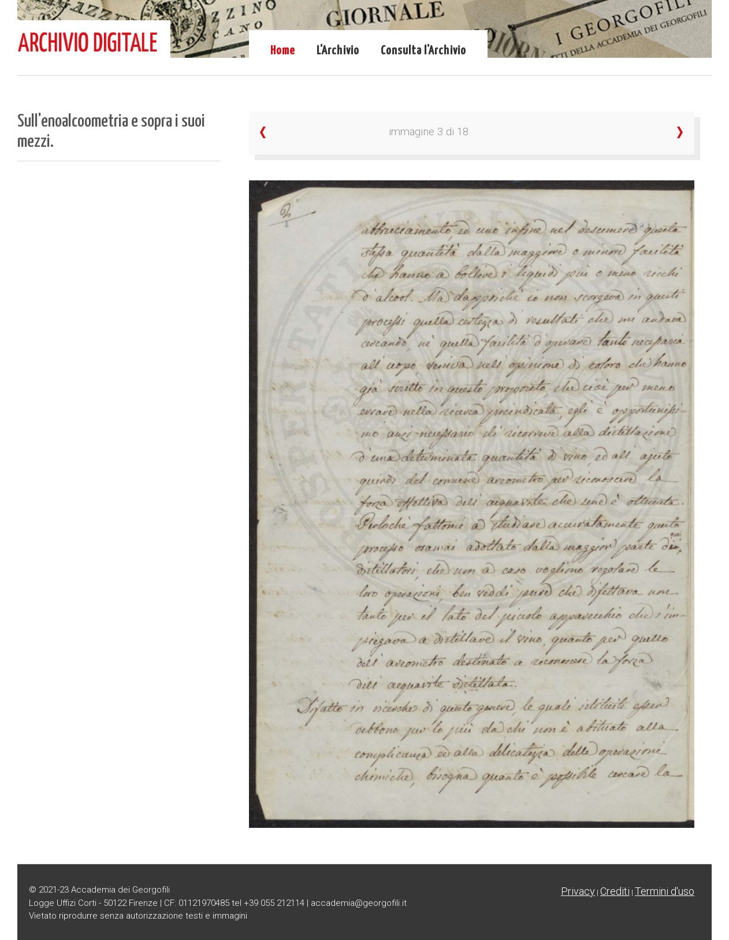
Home (282, 51)
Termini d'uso (664, 891)
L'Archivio (338, 51)
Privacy (578, 891)
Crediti (615, 891)
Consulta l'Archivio (423, 51)
